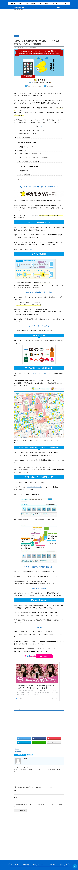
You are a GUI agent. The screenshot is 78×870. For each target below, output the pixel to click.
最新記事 (30, 755)
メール (15, 797)
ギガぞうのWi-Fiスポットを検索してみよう (29, 153)
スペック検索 (43, 3)
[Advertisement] (39, 22)
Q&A (65, 3)
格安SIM (33, 3)
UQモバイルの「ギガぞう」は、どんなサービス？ (31, 130)
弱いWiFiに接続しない (23, 174)
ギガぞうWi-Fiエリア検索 (39, 373)
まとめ (19, 179)
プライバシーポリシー (39, 865)
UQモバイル (18, 751)
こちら (30, 249)
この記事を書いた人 (20, 755)
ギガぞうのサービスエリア (25, 147)
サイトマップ (14, 865)
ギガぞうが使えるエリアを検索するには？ (29, 161)
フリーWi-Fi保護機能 (23, 137)
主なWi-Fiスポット (22, 150)
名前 (15, 790)
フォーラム (54, 3)
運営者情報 (26, 865)
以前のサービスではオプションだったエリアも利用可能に (33, 157)
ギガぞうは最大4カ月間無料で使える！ (28, 166)
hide (41, 126)
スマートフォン (23, 3)
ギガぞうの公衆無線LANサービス (26, 133)
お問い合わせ (63, 865)
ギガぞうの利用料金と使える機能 (26, 142)
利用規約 (52, 865)
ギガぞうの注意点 (22, 171)
